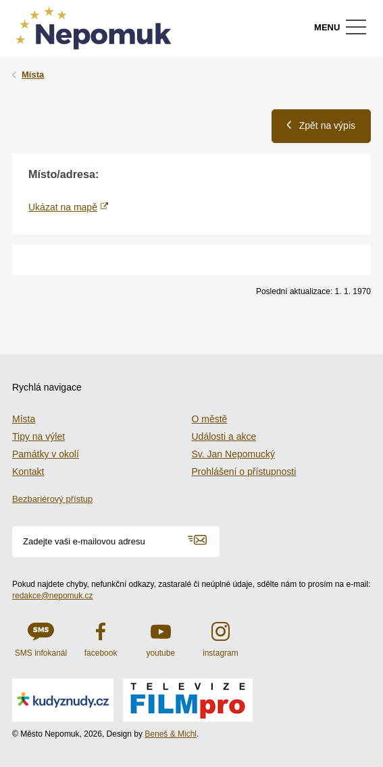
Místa (33, 74)
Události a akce (224, 436)
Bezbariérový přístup (52, 499)
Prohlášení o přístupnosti (244, 471)
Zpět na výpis (321, 125)
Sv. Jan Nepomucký (233, 454)
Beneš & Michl (171, 734)
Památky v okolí (45, 454)
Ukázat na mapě (62, 207)
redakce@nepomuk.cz (52, 595)
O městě (210, 419)
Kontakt (28, 471)
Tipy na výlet (38, 436)
